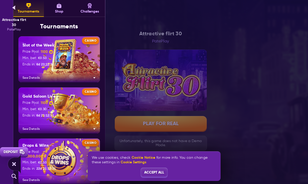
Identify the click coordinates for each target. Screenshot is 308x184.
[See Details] (94, 77)
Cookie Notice (143, 157)
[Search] (14, 176)
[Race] (14, 164)
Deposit (14, 151)
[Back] (14, 7)
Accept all (154, 172)
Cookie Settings (133, 162)
